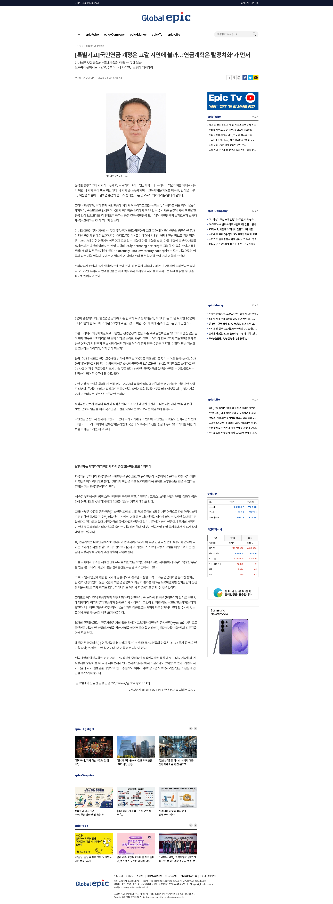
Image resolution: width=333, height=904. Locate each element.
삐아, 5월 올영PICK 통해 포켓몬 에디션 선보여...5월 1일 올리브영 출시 (233, 408)
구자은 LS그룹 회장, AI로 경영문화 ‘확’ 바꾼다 (232, 140)
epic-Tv (157, 34)
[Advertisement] (136, 296)
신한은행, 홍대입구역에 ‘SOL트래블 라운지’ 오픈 (233, 234)
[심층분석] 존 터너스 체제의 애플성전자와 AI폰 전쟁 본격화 (176, 762)
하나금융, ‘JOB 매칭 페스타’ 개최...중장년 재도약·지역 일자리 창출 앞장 (233, 244)
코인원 (250, 538)
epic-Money (138, 34)
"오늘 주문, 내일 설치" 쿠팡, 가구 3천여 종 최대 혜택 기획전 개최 (233, 413)
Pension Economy (94, 45)
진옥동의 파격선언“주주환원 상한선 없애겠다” (89, 812)
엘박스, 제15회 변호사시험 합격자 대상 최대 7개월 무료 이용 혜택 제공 (233, 418)
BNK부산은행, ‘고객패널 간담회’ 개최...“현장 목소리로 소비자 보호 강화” (177, 859)
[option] (96, 751)
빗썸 (215, 538)
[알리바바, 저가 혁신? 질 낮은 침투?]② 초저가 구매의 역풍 (92, 762)
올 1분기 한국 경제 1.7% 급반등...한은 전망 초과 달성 (233, 323)
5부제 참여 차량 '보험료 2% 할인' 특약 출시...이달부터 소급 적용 (233, 318)
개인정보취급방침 (154, 876)
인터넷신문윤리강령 (208, 876)
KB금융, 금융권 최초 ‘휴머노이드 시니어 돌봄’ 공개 (93, 859)
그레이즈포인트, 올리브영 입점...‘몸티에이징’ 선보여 (233, 423)
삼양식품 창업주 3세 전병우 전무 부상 (227, 145)
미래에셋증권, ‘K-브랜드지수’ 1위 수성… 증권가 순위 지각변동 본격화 (233, 313)
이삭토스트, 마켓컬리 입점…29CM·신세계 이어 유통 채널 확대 (233, 432)
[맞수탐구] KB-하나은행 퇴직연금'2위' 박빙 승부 (134, 762)
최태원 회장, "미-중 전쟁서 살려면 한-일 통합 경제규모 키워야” (233, 149)
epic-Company (114, 34)
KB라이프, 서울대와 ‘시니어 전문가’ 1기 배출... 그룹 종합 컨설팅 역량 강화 (233, 229)
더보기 (255, 116)
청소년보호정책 (171, 876)
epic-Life (173, 34)
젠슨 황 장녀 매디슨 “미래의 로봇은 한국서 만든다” (233, 125)
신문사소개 (118, 876)
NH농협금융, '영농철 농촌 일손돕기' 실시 (229, 338)
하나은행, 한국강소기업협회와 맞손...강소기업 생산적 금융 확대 (233, 328)
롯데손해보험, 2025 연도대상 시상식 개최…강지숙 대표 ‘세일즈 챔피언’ (233, 333)
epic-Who (92, 34)
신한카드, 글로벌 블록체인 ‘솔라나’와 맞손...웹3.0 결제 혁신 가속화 (233, 239)
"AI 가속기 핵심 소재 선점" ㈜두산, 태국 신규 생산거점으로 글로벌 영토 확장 (233, 219)
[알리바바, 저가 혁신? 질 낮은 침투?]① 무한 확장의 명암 (134, 813)
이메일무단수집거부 (189, 876)
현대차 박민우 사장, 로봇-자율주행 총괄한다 (231, 130)
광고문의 (140, 876)
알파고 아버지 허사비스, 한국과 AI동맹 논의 (230, 135)
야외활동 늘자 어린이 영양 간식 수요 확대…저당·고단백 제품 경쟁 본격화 (233, 427)
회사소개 (244, 3)
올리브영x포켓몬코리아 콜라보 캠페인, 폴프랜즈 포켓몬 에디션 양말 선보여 (136, 859)
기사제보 (254, 3)
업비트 (233, 538)
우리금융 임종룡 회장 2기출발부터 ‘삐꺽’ (172, 812)
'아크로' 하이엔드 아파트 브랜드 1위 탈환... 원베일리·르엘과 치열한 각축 (233, 224)
